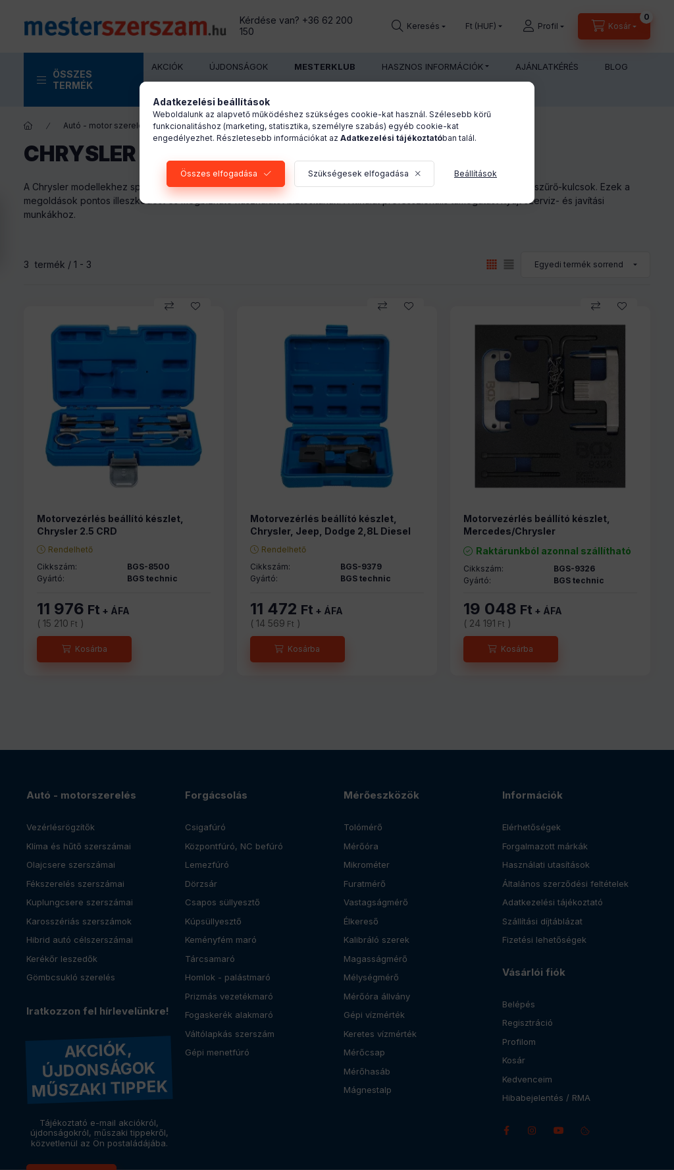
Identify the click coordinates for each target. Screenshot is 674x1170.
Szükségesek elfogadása (358, 173)
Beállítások (475, 173)
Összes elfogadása (218, 173)
